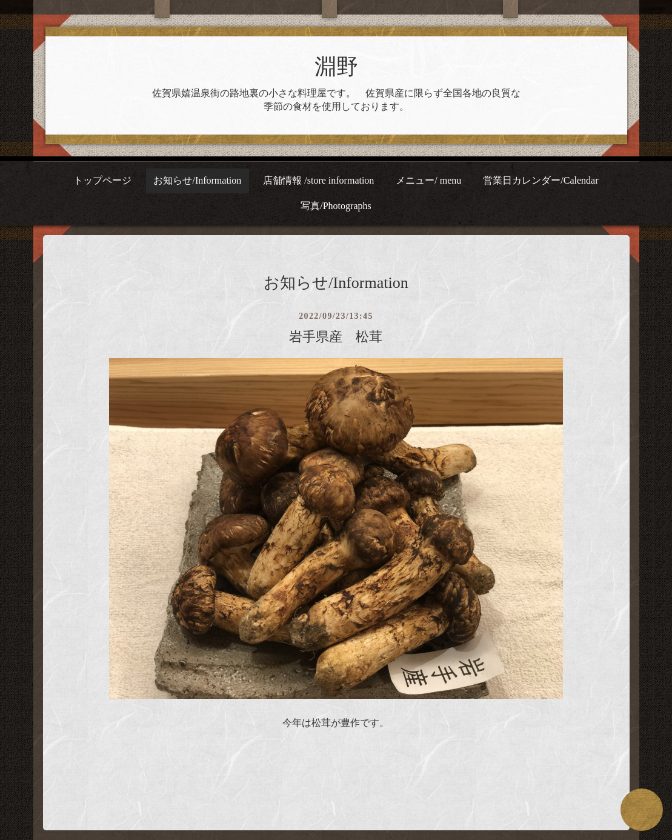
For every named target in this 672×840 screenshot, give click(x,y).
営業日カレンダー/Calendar (540, 180)
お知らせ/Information (197, 180)
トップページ (102, 180)
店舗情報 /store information (318, 180)
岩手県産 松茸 (335, 336)
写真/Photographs (336, 206)
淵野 (336, 67)
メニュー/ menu (428, 180)
